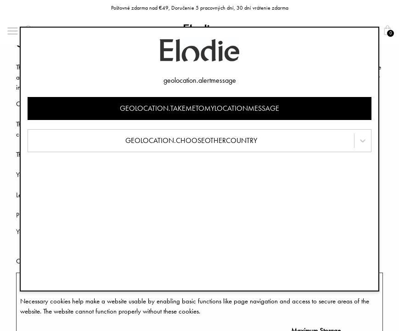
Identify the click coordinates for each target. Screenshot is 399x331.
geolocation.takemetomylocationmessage (199, 108)
